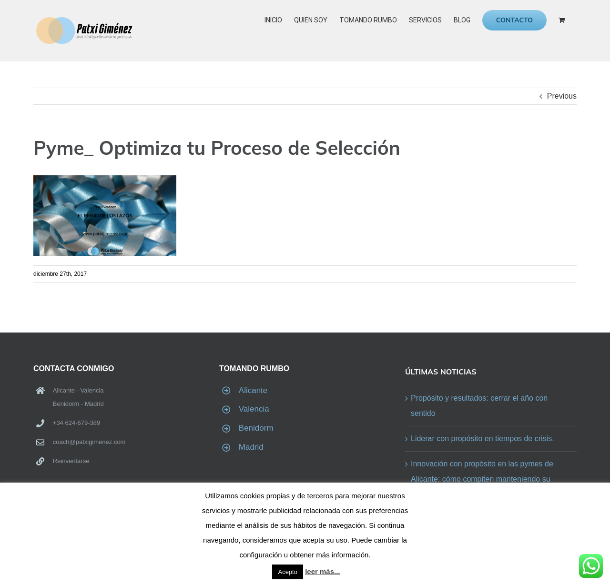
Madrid (251, 447)
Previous (562, 96)
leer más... (322, 571)
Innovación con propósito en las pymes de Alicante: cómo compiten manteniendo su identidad (482, 479)
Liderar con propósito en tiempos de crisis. (482, 438)
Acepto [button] (287, 571)
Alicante (253, 390)
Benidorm (256, 428)
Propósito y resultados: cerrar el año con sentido (479, 405)
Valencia (254, 409)
